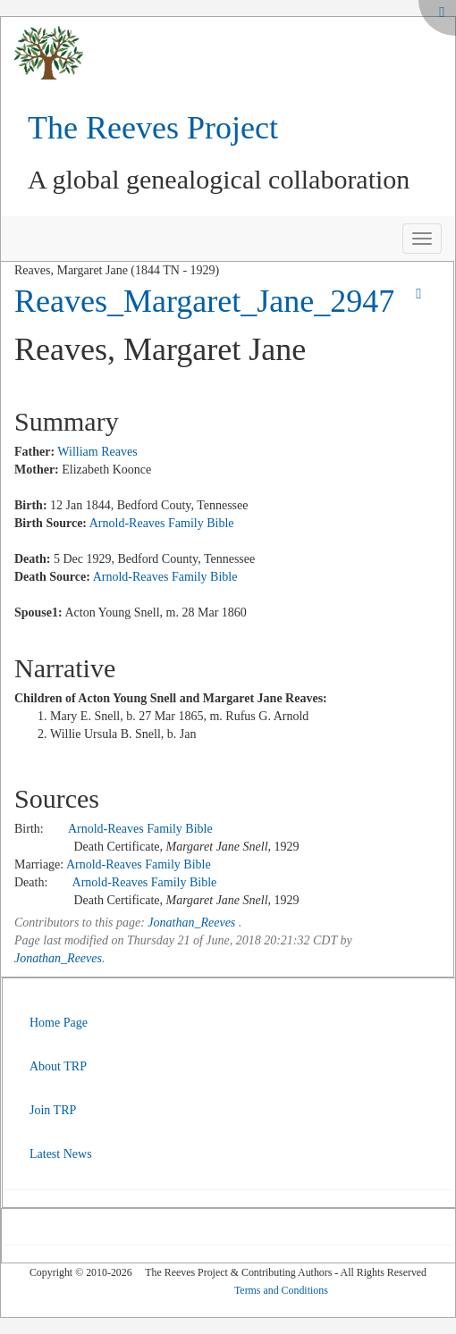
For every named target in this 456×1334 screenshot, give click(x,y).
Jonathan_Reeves (191, 922)
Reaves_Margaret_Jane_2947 (204, 301)
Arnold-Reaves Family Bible (161, 523)
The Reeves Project (153, 128)
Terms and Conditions (281, 1290)
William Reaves (97, 451)
